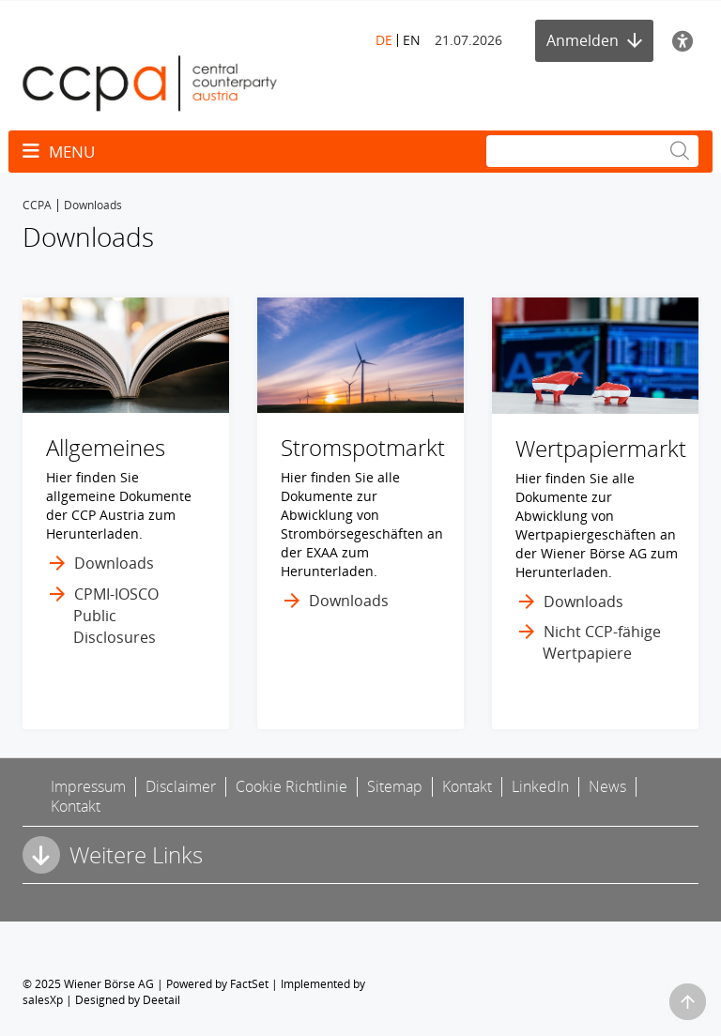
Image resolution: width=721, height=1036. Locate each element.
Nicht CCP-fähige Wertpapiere (602, 642)
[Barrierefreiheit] (685, 41)
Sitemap (394, 786)
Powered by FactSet (217, 984)
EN (412, 40)
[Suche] (592, 151)
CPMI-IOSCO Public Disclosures (116, 616)
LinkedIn (540, 786)
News (607, 786)
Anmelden (594, 40)
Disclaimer (181, 786)
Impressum (88, 786)
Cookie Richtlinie (291, 786)
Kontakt (467, 786)
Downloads (114, 563)
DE (384, 40)
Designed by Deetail (127, 1000)
